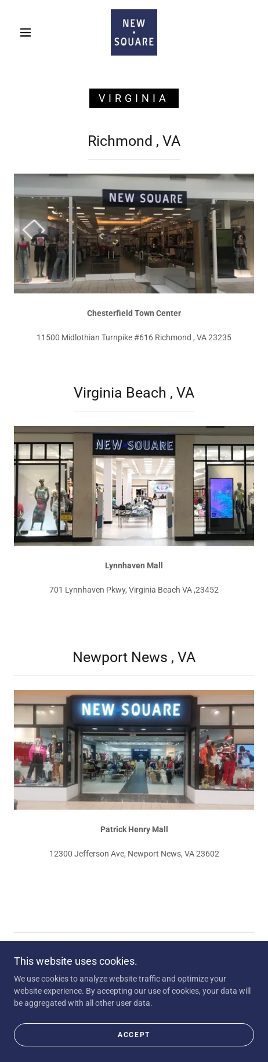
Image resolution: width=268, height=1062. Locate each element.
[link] (134, 32)
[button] (26, 32)
